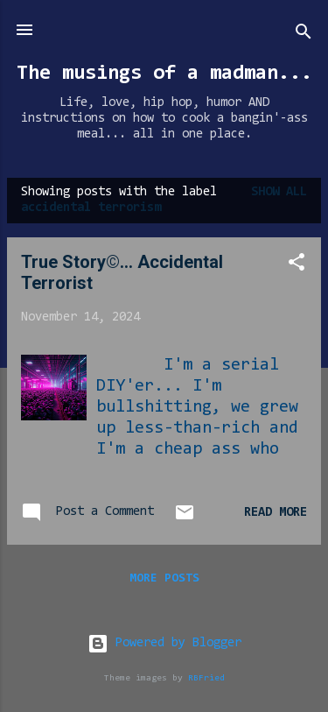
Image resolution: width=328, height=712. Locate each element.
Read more (275, 512)
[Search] (303, 35)
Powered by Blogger (164, 643)
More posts (164, 579)
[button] (296, 265)
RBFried (206, 678)
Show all (279, 192)
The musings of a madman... (164, 73)
